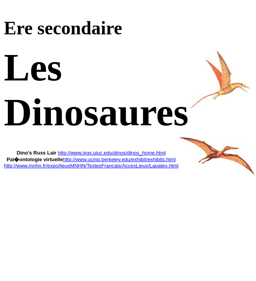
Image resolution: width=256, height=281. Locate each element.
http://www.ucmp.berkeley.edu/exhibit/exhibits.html (119, 159)
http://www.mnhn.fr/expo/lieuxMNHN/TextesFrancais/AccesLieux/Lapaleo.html (91, 166)
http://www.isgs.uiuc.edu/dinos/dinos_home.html (112, 153)
